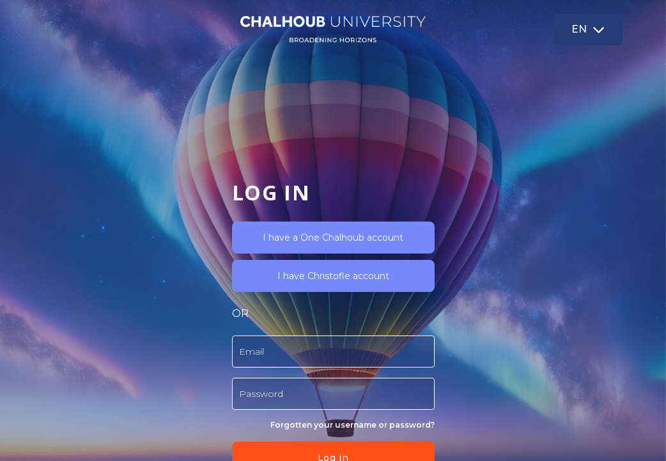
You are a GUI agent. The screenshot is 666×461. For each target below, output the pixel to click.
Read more (234, 386)
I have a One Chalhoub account (206, 132)
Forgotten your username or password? (225, 320)
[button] (588, 29)
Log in (205, 353)
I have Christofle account (206, 171)
